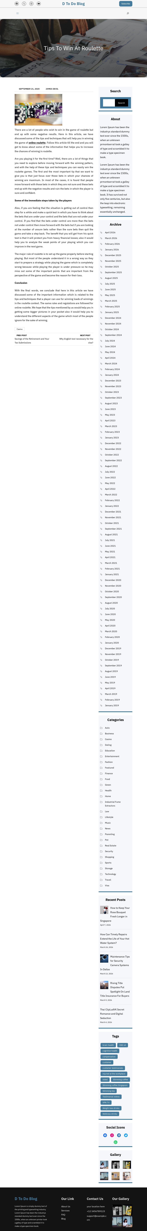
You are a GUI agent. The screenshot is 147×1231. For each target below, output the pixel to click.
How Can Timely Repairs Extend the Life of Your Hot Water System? (114, 938)
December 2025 (113, 255)
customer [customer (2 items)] (107, 1062)
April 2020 (110, 625)
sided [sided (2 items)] (105, 1079)
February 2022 (112, 500)
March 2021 (111, 563)
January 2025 (112, 312)
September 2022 (113, 460)
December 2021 (113, 511)
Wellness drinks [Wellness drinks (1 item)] (110, 1114)
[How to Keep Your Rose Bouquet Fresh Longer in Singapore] (104, 910)
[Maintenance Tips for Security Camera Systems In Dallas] (104, 959)
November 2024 (113, 323)
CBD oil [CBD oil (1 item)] (122, 1045)
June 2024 (110, 346)
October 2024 (112, 329)
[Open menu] (17, 13)
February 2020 (112, 637)
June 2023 (110, 409)
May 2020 (110, 620)
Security (109, 851)
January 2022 (112, 506)
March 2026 (111, 238)
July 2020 (110, 608)
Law (107, 811)
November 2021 (113, 517)
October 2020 (112, 591)
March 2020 (111, 631)
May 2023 (110, 414)
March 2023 (111, 426)
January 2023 (112, 437)
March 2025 (111, 300)
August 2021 (111, 534)
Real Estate (110, 845)
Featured (109, 767)
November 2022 (113, 449)
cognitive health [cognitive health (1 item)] (110, 1050)
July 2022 (110, 471)
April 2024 (110, 357)
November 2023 (113, 386)
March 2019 (111, 694)
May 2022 (110, 483)
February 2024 (112, 369)
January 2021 (112, 574)
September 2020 (113, 597)
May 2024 (110, 352)
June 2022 (110, 477)
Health (108, 790)
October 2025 (112, 266)
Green (108, 784)
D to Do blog (73, 3)
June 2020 (110, 614)
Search (121, 102)
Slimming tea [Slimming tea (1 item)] (109, 1091)
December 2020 (113, 580)
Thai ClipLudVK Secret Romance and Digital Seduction (112, 1014)
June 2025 (110, 289)
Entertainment (112, 756)
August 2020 (111, 602)
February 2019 (112, 699)
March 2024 (111, 363)
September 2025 (113, 272)
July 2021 (110, 540)
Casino (20, 329)
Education (110, 750)
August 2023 (111, 403)
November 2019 (113, 654)
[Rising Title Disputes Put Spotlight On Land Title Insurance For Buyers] (104, 985)
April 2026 (110, 232)
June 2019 (110, 677)
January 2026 (112, 249)
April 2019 (110, 688)
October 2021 (112, 523)
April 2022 (110, 488)
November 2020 (113, 585)
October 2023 (112, 392)
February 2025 (112, 306)
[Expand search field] (127, 13)
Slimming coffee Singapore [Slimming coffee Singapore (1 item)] (115, 1085)
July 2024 (110, 340)
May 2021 (110, 551)
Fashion (109, 762)
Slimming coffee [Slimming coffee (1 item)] (120, 1079)
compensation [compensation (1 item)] (109, 1056)
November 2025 (113, 261)
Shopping (109, 857)
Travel (108, 879)
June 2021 (110, 545)
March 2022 (111, 494)
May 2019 (110, 682)
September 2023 (113, 397)
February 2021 (112, 568)
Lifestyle (109, 817)
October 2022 (112, 454)
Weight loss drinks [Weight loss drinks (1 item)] (111, 1108)
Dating (108, 745)
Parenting (110, 834)
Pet (106, 839)
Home (108, 796)
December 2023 (113, 380)
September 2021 (113, 528)
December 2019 (113, 648)
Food (107, 779)
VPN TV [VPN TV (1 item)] (106, 1102)
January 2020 (112, 642)
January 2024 (112, 375)
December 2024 (113, 318)
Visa (107, 885)
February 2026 (112, 243)
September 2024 (113, 335)
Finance (109, 773)
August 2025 (111, 278)
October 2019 (112, 659)
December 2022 (113, 443)
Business (109, 733)
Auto (107, 727)
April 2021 (110, 557)
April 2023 (110, 420)
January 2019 (112, 705)
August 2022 (111, 466)
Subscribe (125, 3)
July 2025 (110, 283)
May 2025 (110, 295)
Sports (108, 862)
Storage (109, 868)
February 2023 (112, 432)
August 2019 (111, 671)
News (107, 828)
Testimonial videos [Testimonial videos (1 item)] (111, 1096)
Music (108, 822)
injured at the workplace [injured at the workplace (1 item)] (114, 1073)
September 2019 (113, 665)
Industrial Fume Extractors (113, 803)
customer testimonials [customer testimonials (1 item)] (113, 1068)
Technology (110, 874)
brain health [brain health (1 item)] (108, 1045)
